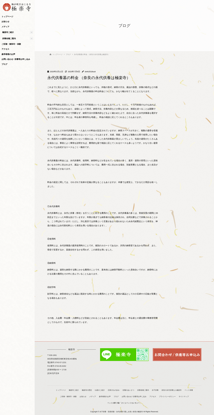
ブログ (4, 64)
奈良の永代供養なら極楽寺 (173, 390)
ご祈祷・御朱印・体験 (11, 44)
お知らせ (5, 22)
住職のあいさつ (128, 390)
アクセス (5, 49)
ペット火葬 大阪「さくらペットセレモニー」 (124, 402)
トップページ (7, 17)
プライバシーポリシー (169, 396)
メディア (5, 27)
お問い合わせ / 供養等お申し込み (16, 59)
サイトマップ (186, 396)
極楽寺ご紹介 (8, 32)
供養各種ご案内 (9, 39)
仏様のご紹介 (99, 390)
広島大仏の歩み (113, 390)
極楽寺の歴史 (86, 390)
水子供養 (156, 390)
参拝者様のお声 (8, 54)
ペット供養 (191, 390)
